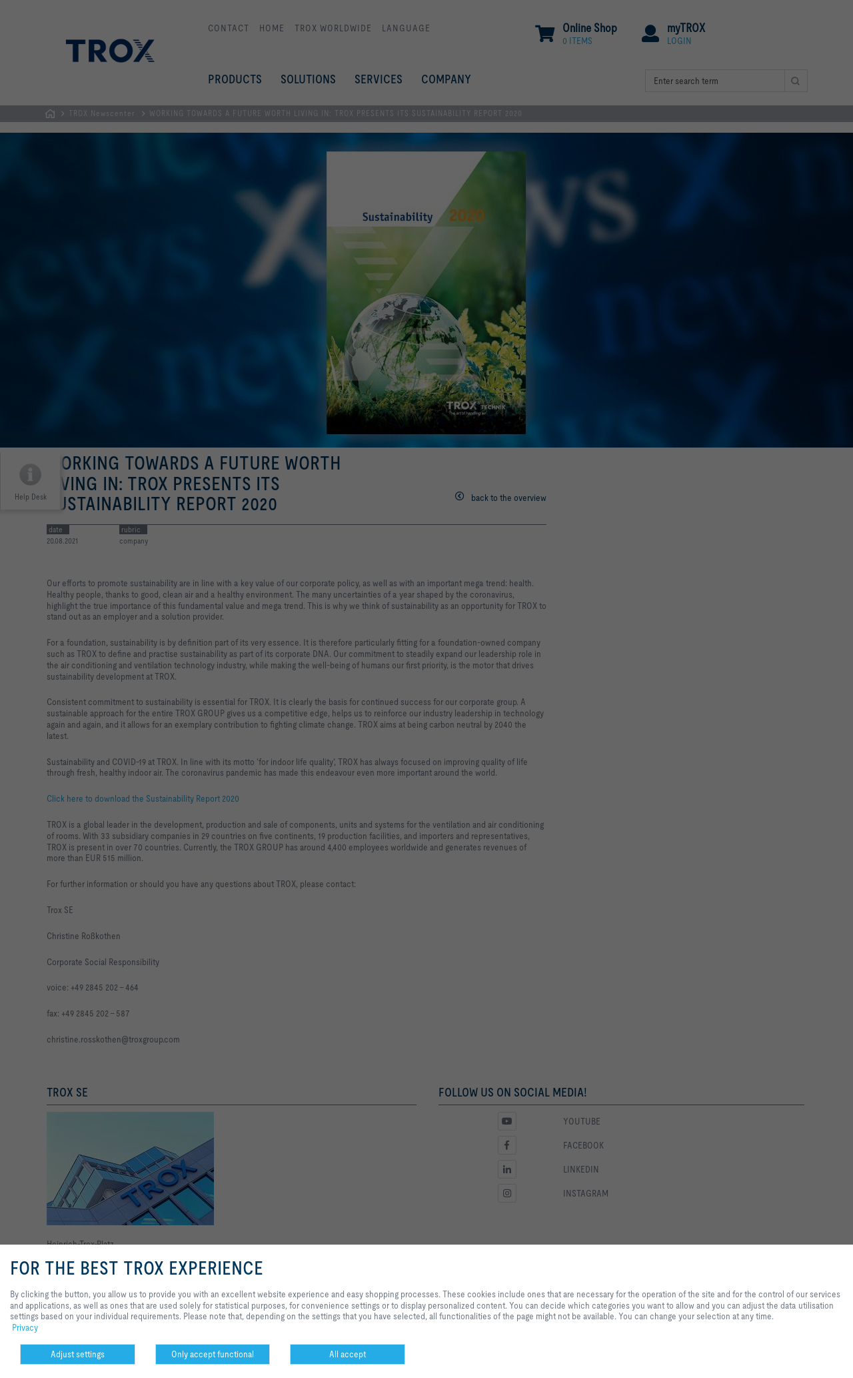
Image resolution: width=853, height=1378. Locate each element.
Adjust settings (78, 1354)
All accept (347, 1354)
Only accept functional (212, 1354)
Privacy (25, 1327)
